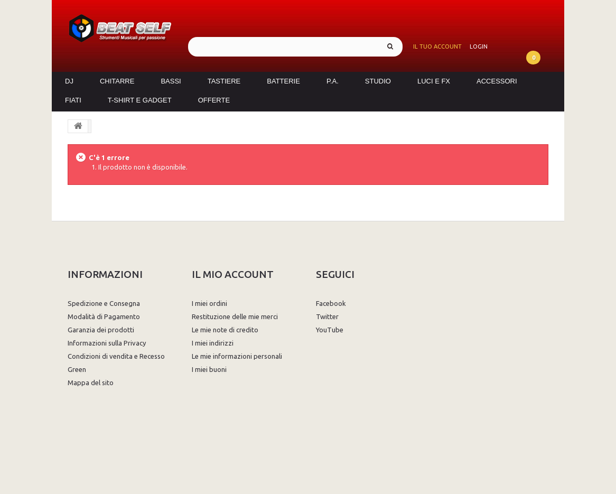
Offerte (214, 100)
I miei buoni (209, 369)
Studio (378, 81)
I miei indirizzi (213, 343)
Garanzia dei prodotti (101, 329)
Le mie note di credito (225, 329)
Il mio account (233, 274)
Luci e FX (433, 81)
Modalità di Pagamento (104, 316)
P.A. (332, 81)
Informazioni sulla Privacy (107, 343)
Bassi (171, 81)
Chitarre (117, 81)
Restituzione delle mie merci (235, 316)
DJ (69, 81)
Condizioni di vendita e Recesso (116, 356)
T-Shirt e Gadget (140, 100)
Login (479, 46)
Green (77, 369)
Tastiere (224, 81)
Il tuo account (437, 46)
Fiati (73, 100)
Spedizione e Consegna (104, 303)
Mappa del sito (91, 382)
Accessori (497, 81)
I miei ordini (209, 303)
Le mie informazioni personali (237, 356)
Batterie (283, 81)
